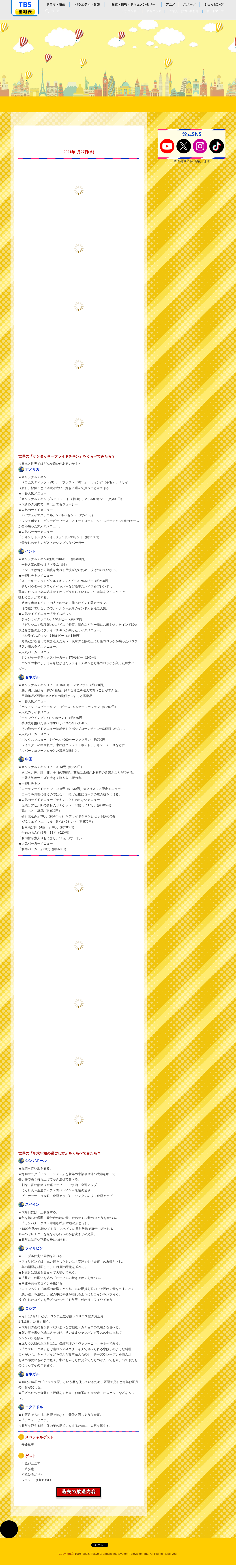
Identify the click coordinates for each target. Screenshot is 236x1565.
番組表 (25, 12)
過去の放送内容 (79, 1491)
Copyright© (66, 1553)
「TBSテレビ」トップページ (25, 5)
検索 (56, 11)
